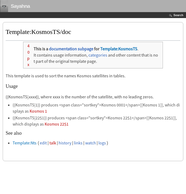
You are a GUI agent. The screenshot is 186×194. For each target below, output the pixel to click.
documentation (63, 48)
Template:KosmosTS (118, 48)
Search (178, 15)
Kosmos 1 (38, 111)
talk (52, 143)
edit (43, 143)
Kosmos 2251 (57, 124)
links (78, 143)
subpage (85, 48)
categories (97, 55)
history (65, 143)
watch (90, 143)
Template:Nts (25, 143)
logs (102, 143)
